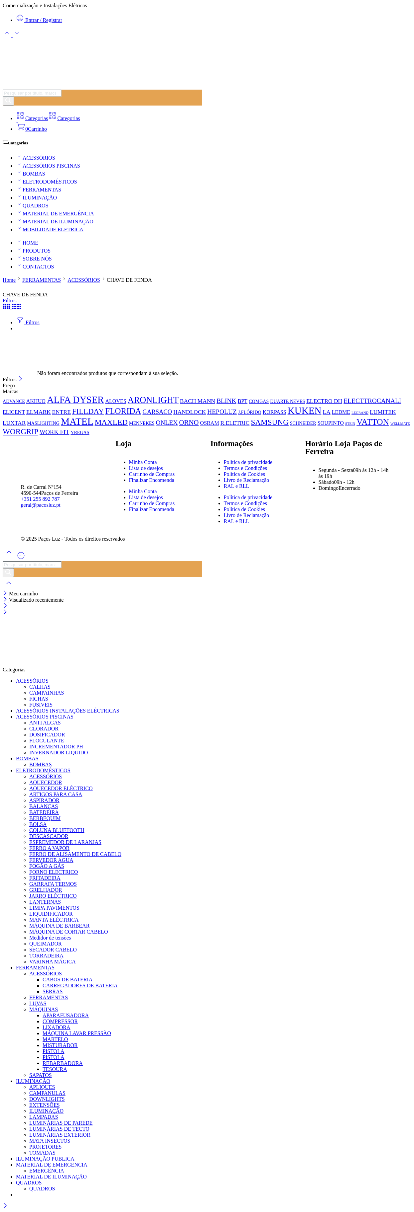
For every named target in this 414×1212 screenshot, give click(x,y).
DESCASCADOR (48, 836)
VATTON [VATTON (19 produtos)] (372, 421)
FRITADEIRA (45, 878)
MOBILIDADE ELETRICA (49, 229)
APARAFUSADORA (66, 1015)
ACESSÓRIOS (35, 158)
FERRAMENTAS (38, 189)
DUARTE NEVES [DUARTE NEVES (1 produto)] (287, 401)
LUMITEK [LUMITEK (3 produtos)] (383, 412)
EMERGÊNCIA (46, 1171)
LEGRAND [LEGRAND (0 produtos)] (359, 413)
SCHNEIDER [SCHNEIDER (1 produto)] (303, 423)
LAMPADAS (43, 1117)
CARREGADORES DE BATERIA (80, 985)
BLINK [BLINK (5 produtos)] (226, 400)
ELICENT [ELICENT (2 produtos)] (14, 412)
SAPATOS (40, 1075)
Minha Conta (143, 462)
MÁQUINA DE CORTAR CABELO (68, 932)
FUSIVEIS (41, 705)
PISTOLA (54, 1051)
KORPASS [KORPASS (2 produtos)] (274, 412)
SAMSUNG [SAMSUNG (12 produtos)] (270, 422)
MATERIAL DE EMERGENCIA (51, 1165)
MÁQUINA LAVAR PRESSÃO (77, 1033)
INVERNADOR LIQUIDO (58, 752)
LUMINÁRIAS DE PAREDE (61, 1123)
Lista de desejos (146, 468)
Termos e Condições (245, 468)
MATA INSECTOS (49, 1141)
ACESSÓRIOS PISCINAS (48, 166)
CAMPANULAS (47, 1093)
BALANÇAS (43, 806)
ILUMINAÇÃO (36, 197)
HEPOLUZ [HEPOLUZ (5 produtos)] (222, 411)
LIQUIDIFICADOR (51, 914)
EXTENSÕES (44, 1105)
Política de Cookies (244, 474)
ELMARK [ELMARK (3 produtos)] (38, 412)
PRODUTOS (33, 251)
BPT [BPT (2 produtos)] (243, 401)
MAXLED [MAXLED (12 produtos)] (111, 422)
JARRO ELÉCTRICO (53, 896)
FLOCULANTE (46, 740)
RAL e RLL (236, 486)
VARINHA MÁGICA (52, 961)
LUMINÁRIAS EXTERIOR (59, 1135)
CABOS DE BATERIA (67, 979)
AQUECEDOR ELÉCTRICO (61, 788)
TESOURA (55, 1069)
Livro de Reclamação (246, 480)
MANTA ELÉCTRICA (54, 920)
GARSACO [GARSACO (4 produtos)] (157, 411)
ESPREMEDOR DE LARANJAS (65, 842)
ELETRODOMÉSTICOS (46, 182)
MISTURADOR (60, 1045)
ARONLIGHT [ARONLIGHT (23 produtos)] (153, 400)
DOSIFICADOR (47, 734)
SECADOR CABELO (53, 949)
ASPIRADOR (44, 800)
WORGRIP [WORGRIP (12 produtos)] (20, 431)
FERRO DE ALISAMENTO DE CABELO (75, 854)
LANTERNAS (45, 902)
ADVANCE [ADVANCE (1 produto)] (14, 401)
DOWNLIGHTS (47, 1099)
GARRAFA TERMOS (53, 884)
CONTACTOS (35, 266)
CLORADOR (44, 728)
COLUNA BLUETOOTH (56, 830)
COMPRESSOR (60, 1021)
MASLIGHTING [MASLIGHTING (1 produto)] (43, 423)
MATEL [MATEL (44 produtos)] (77, 421)
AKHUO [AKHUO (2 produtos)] (36, 401)
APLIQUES (42, 1087)
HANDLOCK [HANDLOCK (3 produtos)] (189, 412)
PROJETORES (45, 1147)
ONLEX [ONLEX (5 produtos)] (167, 422)
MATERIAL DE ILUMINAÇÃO (54, 221)
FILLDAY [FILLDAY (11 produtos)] (88, 411)
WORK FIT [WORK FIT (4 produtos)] (54, 431)
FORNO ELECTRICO (53, 872)
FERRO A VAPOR (49, 848)
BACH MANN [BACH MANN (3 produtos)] (197, 401)
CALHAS (40, 687)
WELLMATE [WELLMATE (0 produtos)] (400, 423)
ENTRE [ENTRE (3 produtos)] (61, 412)
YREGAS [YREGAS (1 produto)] (79, 432)
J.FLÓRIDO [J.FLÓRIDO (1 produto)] (249, 412)
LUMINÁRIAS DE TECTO (59, 1129)
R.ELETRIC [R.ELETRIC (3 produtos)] (235, 422)
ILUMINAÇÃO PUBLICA (45, 1159)
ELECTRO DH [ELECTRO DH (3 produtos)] (324, 401)
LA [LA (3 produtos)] (326, 412)
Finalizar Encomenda (151, 480)
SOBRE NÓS (34, 259)
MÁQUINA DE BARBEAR (59, 926)
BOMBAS (30, 174)
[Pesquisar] (8, 101)
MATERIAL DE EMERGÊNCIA (55, 213)
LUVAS (37, 1003)
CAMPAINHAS (46, 693)
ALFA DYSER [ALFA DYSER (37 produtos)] (75, 400)
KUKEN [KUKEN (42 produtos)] (305, 410)
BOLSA (38, 824)
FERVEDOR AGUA (51, 860)
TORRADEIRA (46, 955)
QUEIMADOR (45, 944)
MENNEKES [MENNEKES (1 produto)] (141, 423)
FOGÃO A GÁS (46, 866)
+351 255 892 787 (40, 499)
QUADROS (32, 205)
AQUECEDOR (45, 782)
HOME (27, 243)
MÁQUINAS (43, 1009)
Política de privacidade (248, 462)
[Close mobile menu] (5, 612)
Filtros (10, 300)
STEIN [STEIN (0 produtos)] (350, 423)
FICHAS (38, 699)
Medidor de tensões (50, 938)
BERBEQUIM (45, 818)
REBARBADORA (63, 1063)
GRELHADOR (45, 890)
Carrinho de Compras (152, 474)
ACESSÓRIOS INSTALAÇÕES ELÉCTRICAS (67, 711)
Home (9, 280)
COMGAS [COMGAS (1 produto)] (259, 401)
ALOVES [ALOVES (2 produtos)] (115, 401)
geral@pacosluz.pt (41, 505)
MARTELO (55, 1039)
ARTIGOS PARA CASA (55, 794)
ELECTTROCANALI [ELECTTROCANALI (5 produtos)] (372, 400)
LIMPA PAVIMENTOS (54, 908)
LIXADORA (56, 1027)
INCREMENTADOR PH (56, 746)
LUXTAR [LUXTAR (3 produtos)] (14, 422)
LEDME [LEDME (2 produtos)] (341, 412)
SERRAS (53, 991)
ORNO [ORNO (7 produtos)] (189, 422)
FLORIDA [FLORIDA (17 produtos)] (123, 411)
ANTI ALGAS (45, 722)
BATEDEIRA (44, 812)
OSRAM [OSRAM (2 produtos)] (209, 423)
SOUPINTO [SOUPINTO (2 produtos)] (331, 423)
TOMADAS (42, 1153)
